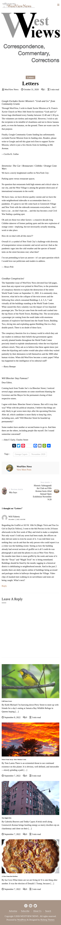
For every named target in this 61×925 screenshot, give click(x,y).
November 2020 (38, 454)
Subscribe (25, 911)
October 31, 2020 (30, 89)
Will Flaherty (14, 516)
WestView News (10, 89)
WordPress (21, 920)
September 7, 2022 (11, 776)
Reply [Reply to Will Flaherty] (4, 586)
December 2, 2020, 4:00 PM (16, 519)
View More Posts (24, 469)
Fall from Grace (7, 701)
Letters (30, 77)
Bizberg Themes (47, 920)
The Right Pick (6, 818)
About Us (37, 911)
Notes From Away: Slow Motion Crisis (14, 759)
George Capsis (21, 454)
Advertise (13, 911)
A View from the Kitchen (10, 876)
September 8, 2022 (11, 717)
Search (48, 911)
